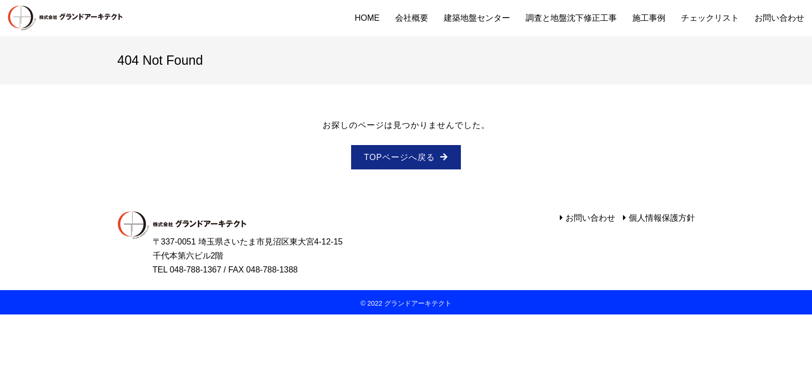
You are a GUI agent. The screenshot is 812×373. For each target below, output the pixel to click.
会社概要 (411, 17)
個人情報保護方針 (662, 217)
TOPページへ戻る (400, 157)
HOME (367, 17)
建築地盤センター (477, 17)
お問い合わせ (779, 17)
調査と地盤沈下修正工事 (571, 17)
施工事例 (648, 17)
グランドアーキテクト (65, 18)
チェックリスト (710, 17)
